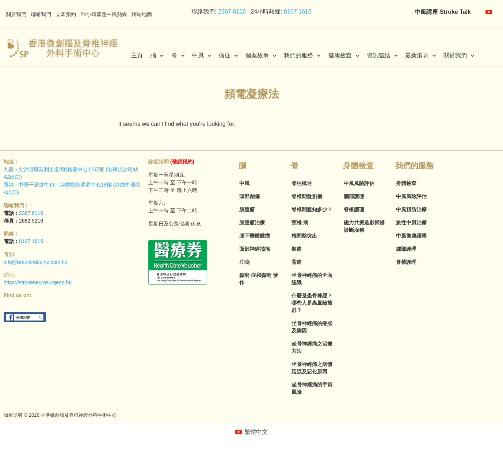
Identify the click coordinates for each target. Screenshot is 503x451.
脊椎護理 (354, 209)
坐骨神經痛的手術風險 (311, 388)
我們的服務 (302, 55)
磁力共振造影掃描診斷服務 (364, 226)
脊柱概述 (301, 183)
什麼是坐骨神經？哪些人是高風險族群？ (311, 303)
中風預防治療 (411, 209)
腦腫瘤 (247, 209)
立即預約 (66, 14)
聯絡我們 (41, 14)
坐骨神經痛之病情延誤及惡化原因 (311, 367)
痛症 (228, 55)
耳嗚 (244, 262)
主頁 (137, 55)
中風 (202, 55)
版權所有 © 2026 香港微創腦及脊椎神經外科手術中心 (60, 415)
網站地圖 (142, 14)
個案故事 (261, 55)
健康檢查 (343, 55)
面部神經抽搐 (254, 249)
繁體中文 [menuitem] (256, 432)
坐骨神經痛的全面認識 (311, 278)
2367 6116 (231, 11)
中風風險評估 (359, 183)
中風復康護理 (411, 236)
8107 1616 (298, 11)
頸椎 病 (299, 223)
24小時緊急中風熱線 (103, 14)
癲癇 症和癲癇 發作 (258, 278)
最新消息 (420, 55)
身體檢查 (406, 183)
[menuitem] (488, 12)
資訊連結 (382, 55)
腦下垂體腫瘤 (254, 236)
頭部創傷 (249, 196)
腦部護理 (354, 196)
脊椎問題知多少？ (311, 209)
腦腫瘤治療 (252, 223)
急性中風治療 (411, 223)
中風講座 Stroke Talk (443, 12)
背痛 (296, 262)
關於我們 (16, 14)
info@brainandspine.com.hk (35, 262)
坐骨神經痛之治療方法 (311, 347)
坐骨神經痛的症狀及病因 (311, 327)
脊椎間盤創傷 (306, 196)
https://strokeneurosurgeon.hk (37, 282)
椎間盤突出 (304, 236)
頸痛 (296, 249)
